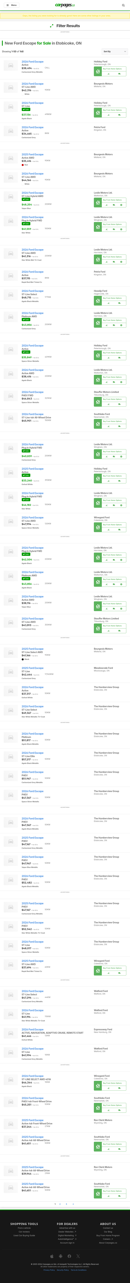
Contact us (108, 1228)
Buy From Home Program (108, 1235)
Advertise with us (67, 1228)
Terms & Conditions (78, 1270)
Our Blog (108, 1232)
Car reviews (24, 1232)
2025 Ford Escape (33, 154)
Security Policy (63, 1270)
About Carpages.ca (108, 1243)
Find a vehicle (24, 1228)
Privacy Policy (49, 1270)
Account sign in (67, 1243)
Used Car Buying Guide (24, 1235)
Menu (12, 5)
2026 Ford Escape (33, 61)
